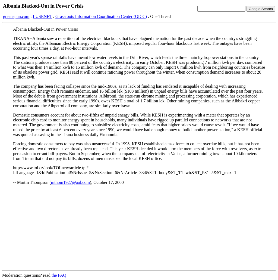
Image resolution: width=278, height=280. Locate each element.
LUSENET (42, 16)
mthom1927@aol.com (70, 182)
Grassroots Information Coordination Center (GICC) (101, 16)
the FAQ (59, 275)
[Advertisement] (139, 228)
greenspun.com (16, 16)
